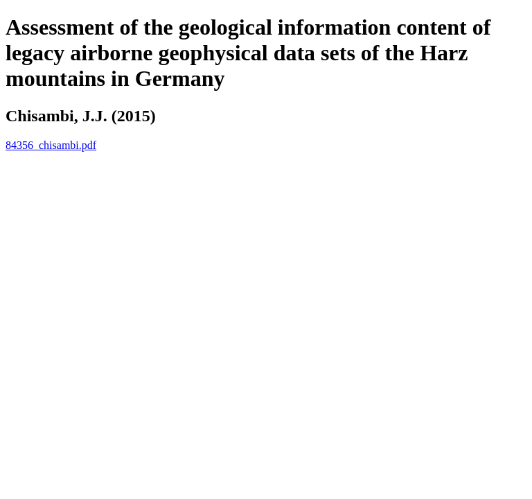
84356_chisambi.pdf (51, 145)
